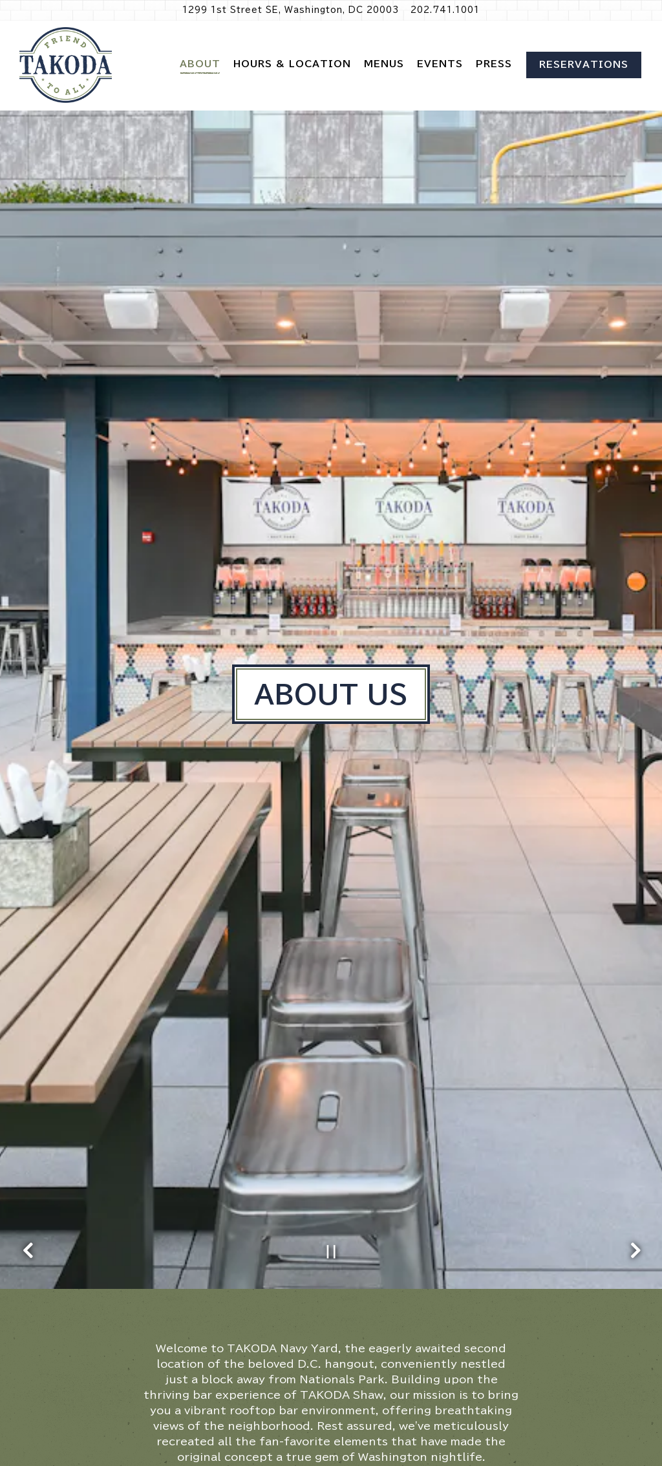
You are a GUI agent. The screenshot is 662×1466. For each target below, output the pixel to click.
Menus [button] (384, 64)
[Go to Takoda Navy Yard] (290, 10)
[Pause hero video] (331, 1153)
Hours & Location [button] (292, 64)
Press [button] (494, 64)
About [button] (200, 64)
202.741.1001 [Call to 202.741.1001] (445, 10)
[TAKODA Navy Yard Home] (65, 65)
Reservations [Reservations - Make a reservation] (583, 64)
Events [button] (440, 64)
